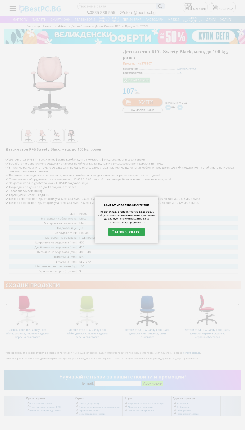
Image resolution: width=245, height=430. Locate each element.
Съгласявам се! (126, 231)
